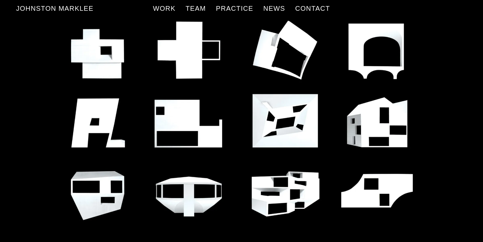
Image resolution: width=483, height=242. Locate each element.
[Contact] (312, 8)
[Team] (195, 8)
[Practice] (234, 8)
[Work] (164, 8)
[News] (274, 8)
